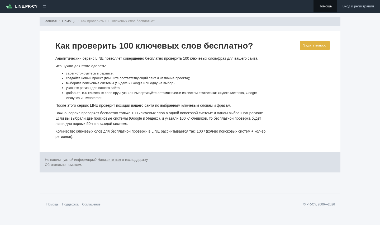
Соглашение (91, 204)
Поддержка (70, 204)
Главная (50, 21)
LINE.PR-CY (21, 6)
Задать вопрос (314, 45)
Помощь (325, 6)
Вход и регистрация (358, 6)
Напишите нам (109, 160)
